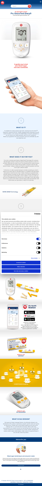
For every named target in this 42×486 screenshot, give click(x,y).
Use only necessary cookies (21, 271)
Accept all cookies (21, 262)
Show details (34, 258)
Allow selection (21, 266)
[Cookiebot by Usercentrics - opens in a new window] (34, 214)
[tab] (20, 469)
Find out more (21, 465)
